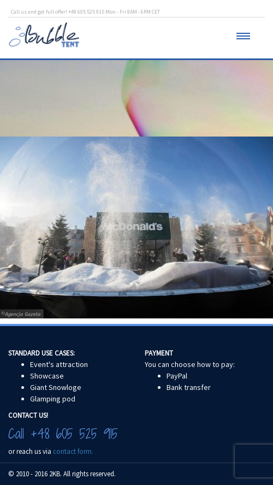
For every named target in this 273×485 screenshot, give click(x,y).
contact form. (73, 451)
